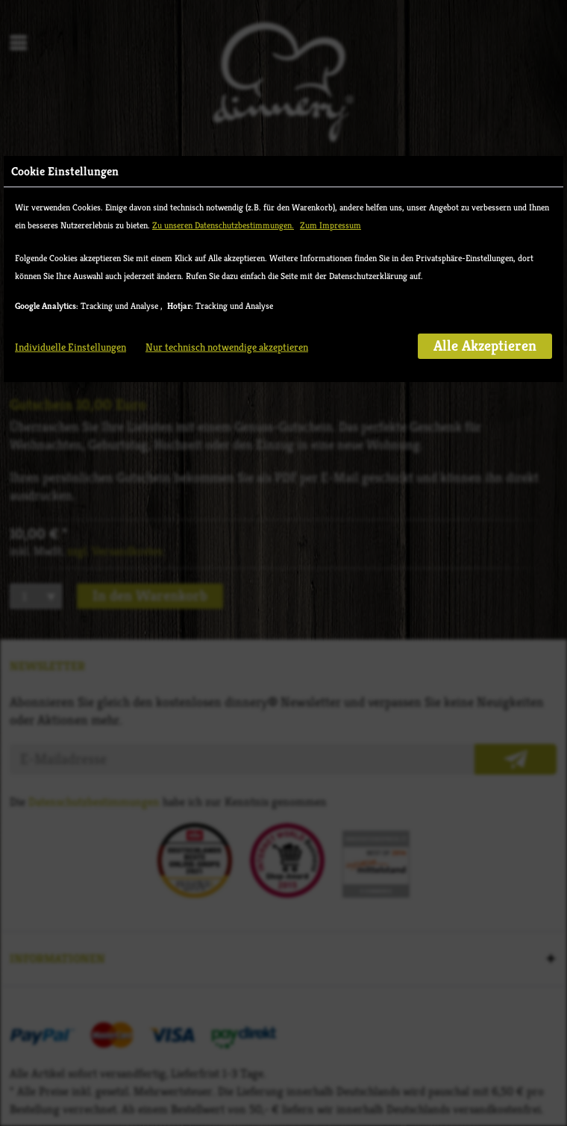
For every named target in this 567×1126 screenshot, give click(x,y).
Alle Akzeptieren (484, 346)
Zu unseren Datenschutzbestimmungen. (223, 225)
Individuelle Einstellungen (70, 347)
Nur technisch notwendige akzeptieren (226, 347)
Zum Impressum (330, 225)
